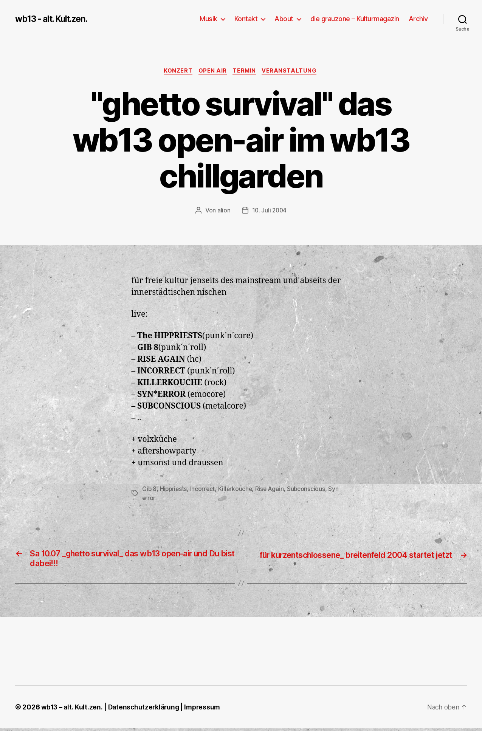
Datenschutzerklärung (146, 710)
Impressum (206, 710)
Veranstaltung (292, 71)
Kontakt (246, 19)
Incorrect (204, 489)
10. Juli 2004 (269, 211)
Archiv (418, 19)
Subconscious (309, 489)
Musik (208, 19)
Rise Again (272, 489)
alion (223, 211)
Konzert (176, 71)
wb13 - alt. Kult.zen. (55, 18)
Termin (245, 71)
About (283, 19)
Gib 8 (149, 489)
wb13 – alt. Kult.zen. (72, 710)
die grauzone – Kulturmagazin (354, 19)
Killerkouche (237, 489)
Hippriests (174, 489)
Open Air (212, 71)
